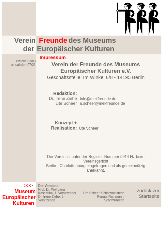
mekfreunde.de (103, 99)
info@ (84, 99)
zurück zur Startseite (148, 193)
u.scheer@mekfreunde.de (102, 103)
